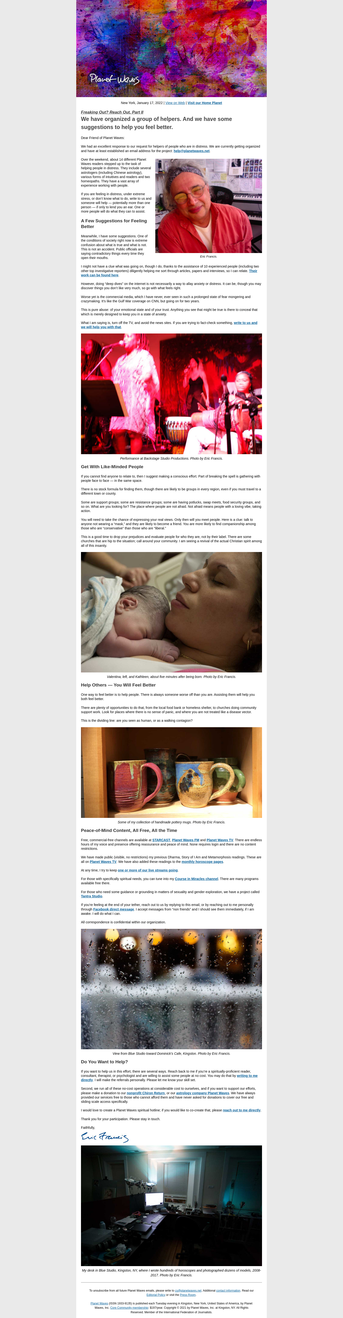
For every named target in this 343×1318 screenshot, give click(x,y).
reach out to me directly (242, 1110)
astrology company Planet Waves (202, 1093)
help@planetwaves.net (192, 151)
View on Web (175, 103)
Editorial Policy (155, 1295)
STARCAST (161, 840)
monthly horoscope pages (202, 862)
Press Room (188, 1295)
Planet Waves (99, 1303)
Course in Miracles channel (196, 879)
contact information (228, 1290)
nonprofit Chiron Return (146, 1093)
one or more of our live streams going (148, 870)
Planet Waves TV (220, 840)
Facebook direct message (113, 909)
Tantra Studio (91, 896)
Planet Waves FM (185, 840)
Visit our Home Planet (205, 103)
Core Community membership (129, 1307)
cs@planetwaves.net (188, 1290)
